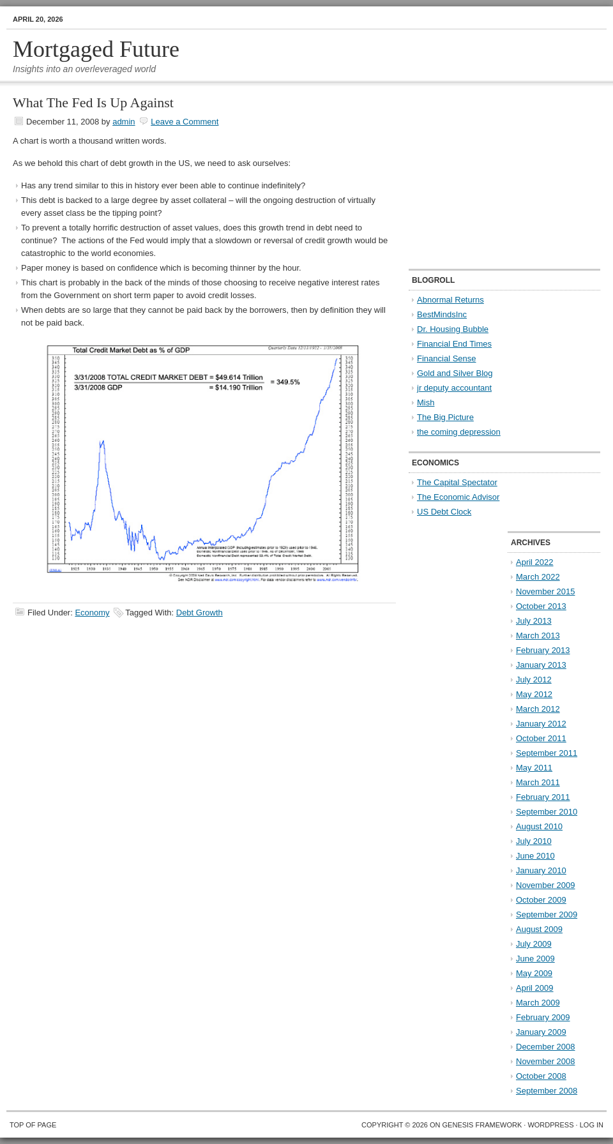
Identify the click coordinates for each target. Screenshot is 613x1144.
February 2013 (543, 650)
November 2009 (545, 885)
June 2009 (535, 958)
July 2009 (534, 944)
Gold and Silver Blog (455, 373)
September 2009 (546, 914)
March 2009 (538, 1002)
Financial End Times (454, 344)
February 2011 (543, 797)
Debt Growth (199, 612)
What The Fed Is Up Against (93, 102)
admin (123, 121)
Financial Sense (446, 358)
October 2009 (541, 900)
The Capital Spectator (457, 482)
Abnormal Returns (450, 300)
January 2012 (541, 723)
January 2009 (541, 1032)
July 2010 (534, 841)
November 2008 (545, 1061)
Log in (591, 1125)
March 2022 (538, 577)
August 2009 (539, 929)
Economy (92, 612)
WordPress (550, 1125)
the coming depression (459, 432)
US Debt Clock (444, 511)
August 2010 (539, 826)
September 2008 (546, 1090)
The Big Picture (445, 417)
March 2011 (538, 782)
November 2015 (545, 591)
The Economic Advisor (458, 497)
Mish (425, 402)
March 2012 (538, 709)
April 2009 (535, 988)
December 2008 (545, 1046)
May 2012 (534, 694)
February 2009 (543, 1017)
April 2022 (535, 562)
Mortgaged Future (96, 49)
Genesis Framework (482, 1125)
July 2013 (534, 621)
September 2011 (546, 753)
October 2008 (541, 1076)
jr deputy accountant (454, 388)
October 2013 (541, 606)
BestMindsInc (442, 314)
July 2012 (534, 679)
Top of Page (33, 1125)
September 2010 (546, 812)
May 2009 (534, 973)
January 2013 (541, 665)
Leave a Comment (184, 121)
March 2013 (538, 635)
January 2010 (541, 870)
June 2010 (535, 856)
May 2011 (534, 767)
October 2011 (541, 738)
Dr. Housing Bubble (452, 329)
